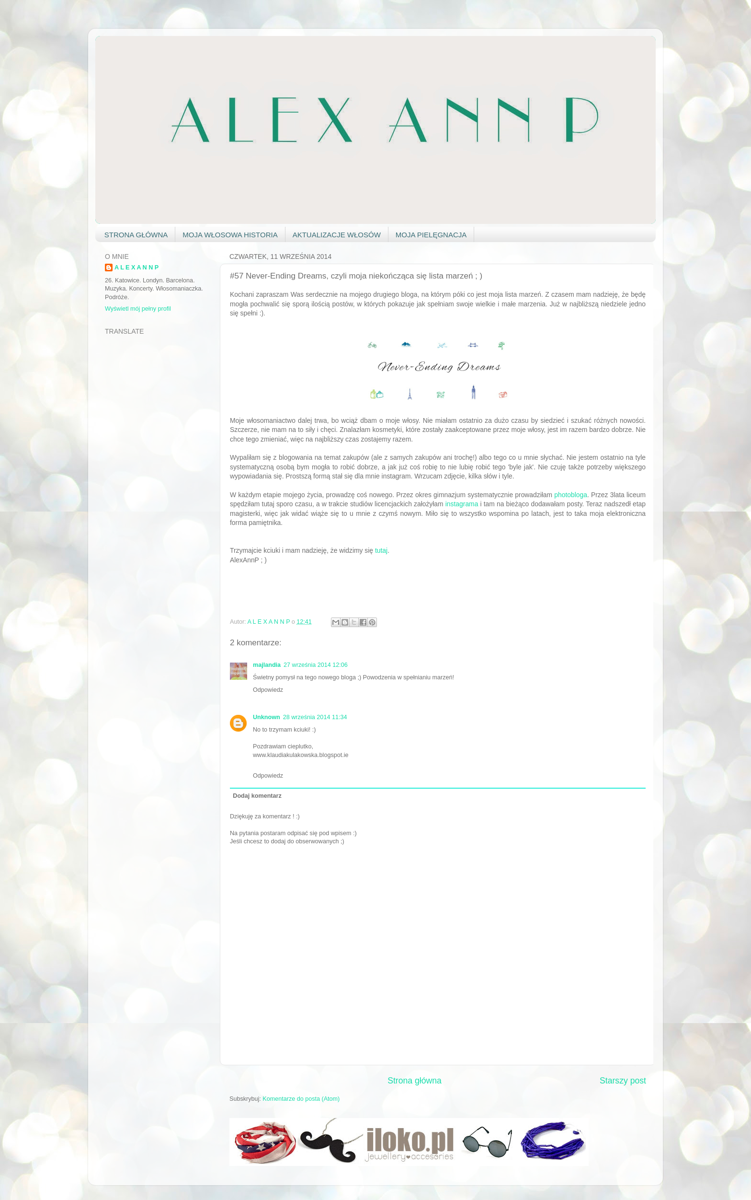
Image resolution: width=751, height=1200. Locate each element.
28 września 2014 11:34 (315, 717)
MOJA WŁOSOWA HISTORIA (229, 235)
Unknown (266, 717)
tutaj (381, 550)
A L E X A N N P (136, 267)
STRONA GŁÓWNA (136, 235)
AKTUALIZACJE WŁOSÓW (337, 235)
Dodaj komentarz (257, 795)
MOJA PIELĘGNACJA (431, 235)
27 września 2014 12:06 (316, 665)
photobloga (570, 495)
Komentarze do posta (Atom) (301, 1098)
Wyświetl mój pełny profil (138, 308)
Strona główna (414, 1080)
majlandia (267, 665)
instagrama (461, 504)
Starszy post (623, 1080)
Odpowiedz (268, 690)
